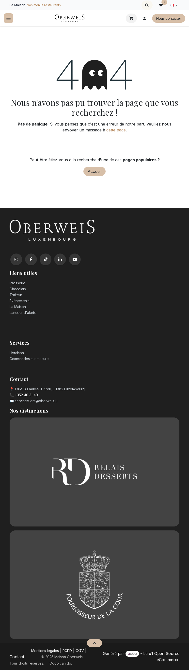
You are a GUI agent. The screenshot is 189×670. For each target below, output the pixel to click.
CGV (80, 650)
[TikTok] (45, 259)
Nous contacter (168, 18)
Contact (17, 656)
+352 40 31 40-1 (28, 395)
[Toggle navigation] (8, 18)
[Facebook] (31, 259)
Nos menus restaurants (44, 5)
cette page (116, 129)
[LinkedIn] (60, 259)
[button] (147, 5)
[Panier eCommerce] (131, 18)
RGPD (67, 651)
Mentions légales (45, 651)
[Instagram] (16, 259)
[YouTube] (75, 259)
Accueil (94, 171)
